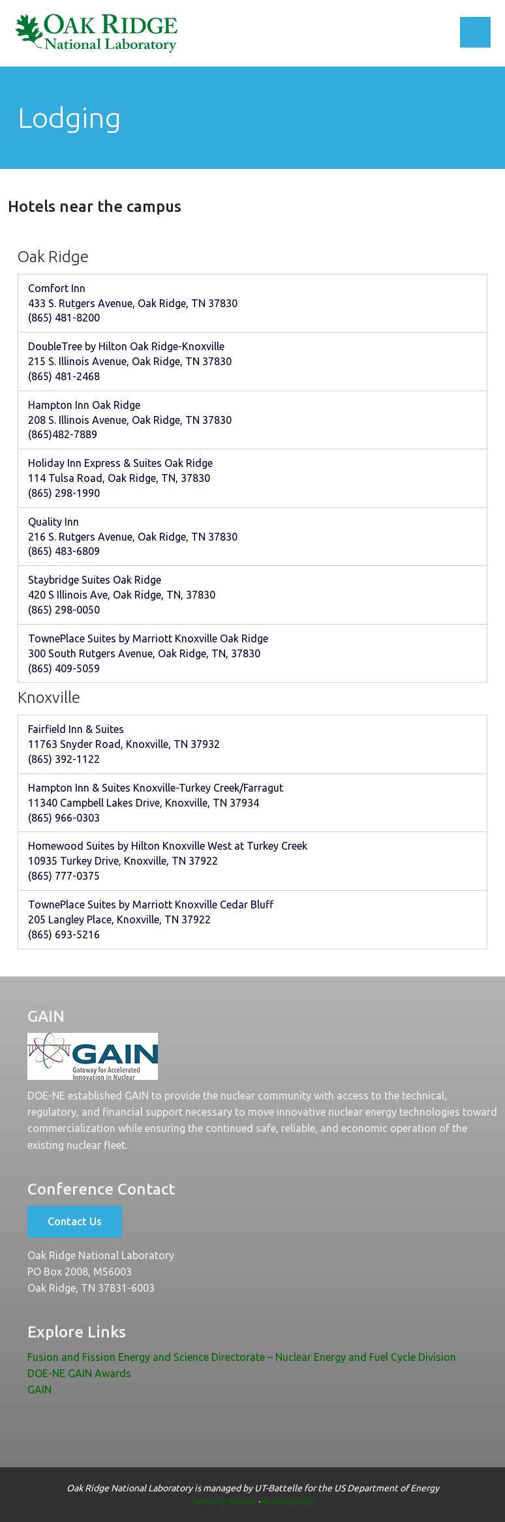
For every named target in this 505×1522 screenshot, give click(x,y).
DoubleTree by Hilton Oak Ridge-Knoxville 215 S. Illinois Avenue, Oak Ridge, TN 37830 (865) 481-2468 (130, 361)
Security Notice (224, 1501)
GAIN (39, 1389)
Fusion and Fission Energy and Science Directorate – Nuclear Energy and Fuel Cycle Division (241, 1357)
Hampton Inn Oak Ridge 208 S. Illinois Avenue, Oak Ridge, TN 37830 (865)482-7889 (130, 420)
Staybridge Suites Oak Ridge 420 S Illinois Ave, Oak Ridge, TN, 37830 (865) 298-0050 (121, 595)
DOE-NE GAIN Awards (79, 1373)
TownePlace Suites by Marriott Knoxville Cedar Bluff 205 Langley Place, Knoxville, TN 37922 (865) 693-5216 (150, 919)
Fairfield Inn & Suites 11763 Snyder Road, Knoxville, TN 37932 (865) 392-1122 (124, 744)
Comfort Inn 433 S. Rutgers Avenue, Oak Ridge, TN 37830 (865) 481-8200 (132, 303)
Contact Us (75, 1221)
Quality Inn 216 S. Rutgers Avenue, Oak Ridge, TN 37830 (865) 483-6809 (132, 537)
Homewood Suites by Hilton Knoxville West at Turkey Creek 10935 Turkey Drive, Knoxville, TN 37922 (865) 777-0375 (167, 861)
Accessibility (288, 1501)
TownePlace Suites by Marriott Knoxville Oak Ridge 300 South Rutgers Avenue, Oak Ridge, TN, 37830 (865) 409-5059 (148, 653)
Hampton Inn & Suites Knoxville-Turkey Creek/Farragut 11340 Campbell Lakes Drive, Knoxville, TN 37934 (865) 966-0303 (155, 803)
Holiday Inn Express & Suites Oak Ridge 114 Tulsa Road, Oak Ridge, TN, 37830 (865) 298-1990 (120, 478)
